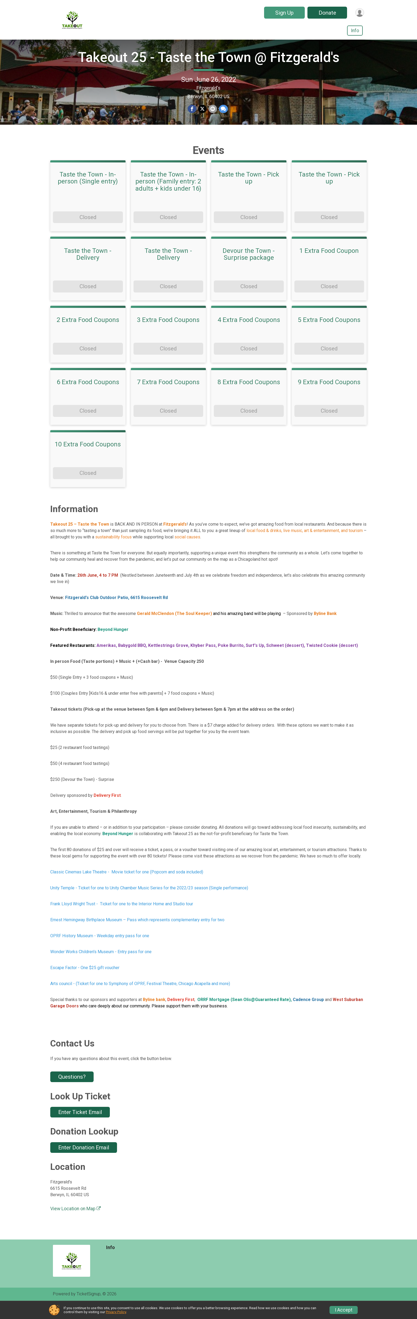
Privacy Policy (116, 1312)
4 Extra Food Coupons (249, 335)
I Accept (343, 1310)
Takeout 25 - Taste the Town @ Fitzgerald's (208, 65)
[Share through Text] (222, 117)
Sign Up (283, 13)
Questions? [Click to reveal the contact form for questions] (72, 1093)
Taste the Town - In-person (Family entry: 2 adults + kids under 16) (168, 197)
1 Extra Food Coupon (329, 266)
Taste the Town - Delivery (87, 270)
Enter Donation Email (83, 1163)
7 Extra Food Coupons (168, 398)
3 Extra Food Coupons (168, 335)
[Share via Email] (212, 117)
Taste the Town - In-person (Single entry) (88, 194)
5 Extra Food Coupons (329, 335)
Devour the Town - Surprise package (249, 270)
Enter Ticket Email (80, 1128)
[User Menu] (359, 13)
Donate (326, 13)
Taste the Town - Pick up (248, 194)
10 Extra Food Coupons (88, 460)
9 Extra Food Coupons (329, 398)
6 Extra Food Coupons (88, 398)
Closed (88, 233)
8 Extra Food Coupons (249, 398)
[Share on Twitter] (202, 117)
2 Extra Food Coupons (88, 335)
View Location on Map (75, 1224)
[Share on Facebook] (192, 117)
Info (355, 30)
